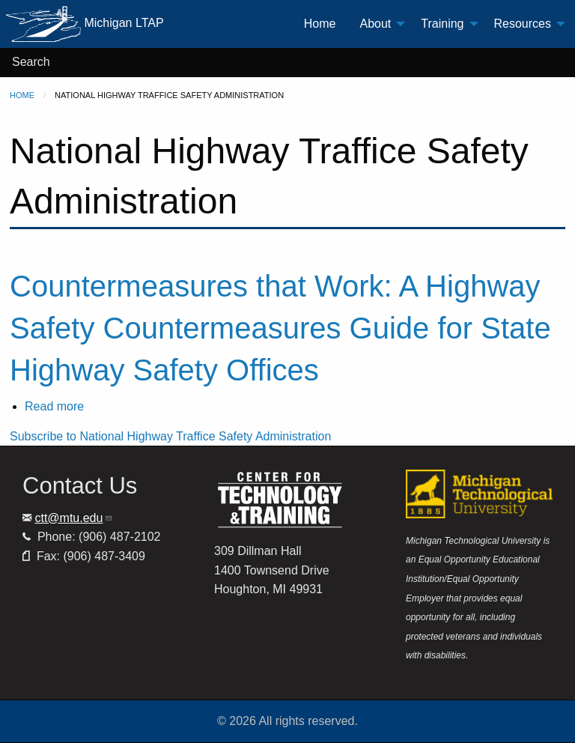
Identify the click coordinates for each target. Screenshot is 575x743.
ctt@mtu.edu (73, 518)
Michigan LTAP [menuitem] (85, 24)
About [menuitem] (375, 23)
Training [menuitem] (442, 23)
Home (22, 95)
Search (31, 61)
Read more (54, 406)
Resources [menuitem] (522, 23)
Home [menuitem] (320, 23)
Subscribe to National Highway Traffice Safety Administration (170, 436)
